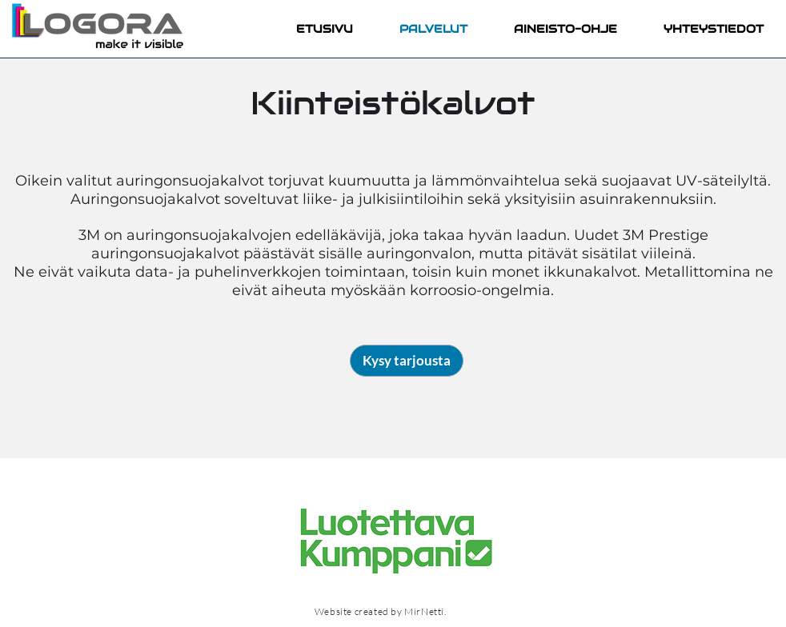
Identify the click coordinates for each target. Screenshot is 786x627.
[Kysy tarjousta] (406, 361)
